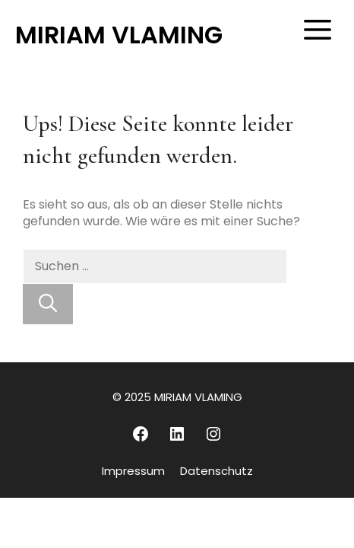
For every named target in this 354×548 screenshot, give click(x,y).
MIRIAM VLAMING (119, 35)
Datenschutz (216, 471)
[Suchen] (48, 304)
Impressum (133, 471)
